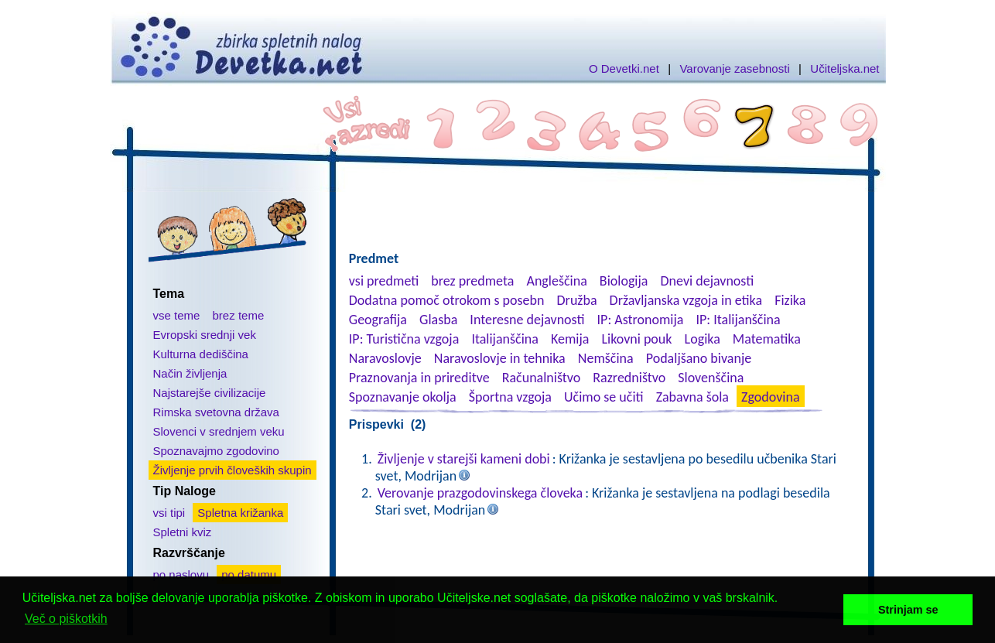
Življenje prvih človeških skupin (232, 470)
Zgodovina (770, 396)
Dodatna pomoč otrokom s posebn (447, 300)
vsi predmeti (384, 280)
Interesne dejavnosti (527, 319)
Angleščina (556, 280)
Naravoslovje (385, 358)
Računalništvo (541, 377)
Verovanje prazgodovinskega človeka (480, 492)
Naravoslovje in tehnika (500, 358)
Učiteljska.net (844, 68)
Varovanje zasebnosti (734, 68)
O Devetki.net (624, 68)
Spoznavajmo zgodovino (216, 450)
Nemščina (606, 358)
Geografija (378, 319)
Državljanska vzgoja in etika (686, 300)
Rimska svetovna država (216, 412)
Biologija (624, 280)
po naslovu (181, 574)
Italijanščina (504, 338)
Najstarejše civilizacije (209, 392)
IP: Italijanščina (738, 319)
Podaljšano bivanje (698, 358)
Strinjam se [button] (908, 610)
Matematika (767, 338)
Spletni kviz (182, 532)
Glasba (438, 319)
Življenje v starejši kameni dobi (464, 458)
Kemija (570, 338)
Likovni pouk (636, 338)
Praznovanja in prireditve (419, 377)
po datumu (248, 574)
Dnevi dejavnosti (707, 280)
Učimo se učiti (604, 396)
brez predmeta (472, 280)
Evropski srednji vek (204, 334)
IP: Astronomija (640, 319)
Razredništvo (629, 377)
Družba (577, 300)
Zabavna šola (692, 396)
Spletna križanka (240, 512)
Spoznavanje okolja (402, 396)
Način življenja (190, 373)
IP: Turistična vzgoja (404, 338)
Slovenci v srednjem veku (219, 431)
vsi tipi (169, 512)
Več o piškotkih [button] (66, 618)
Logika (702, 338)
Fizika (789, 300)
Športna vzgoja (510, 396)
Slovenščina (711, 377)
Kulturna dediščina (200, 354)
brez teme (239, 315)
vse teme (176, 315)
